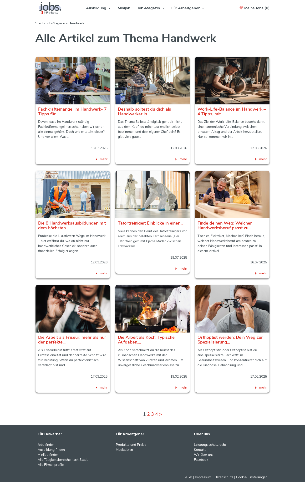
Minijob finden (48, 454)
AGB (188, 477)
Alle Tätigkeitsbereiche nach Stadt (63, 459)
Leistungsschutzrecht (210, 444)
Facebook (201, 459)
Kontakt (200, 449)
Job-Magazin (150, 8)
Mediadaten (124, 449)
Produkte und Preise (131, 444)
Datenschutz (223, 477)
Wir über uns (204, 454)
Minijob (124, 8)
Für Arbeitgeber (187, 8)
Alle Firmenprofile (51, 464)
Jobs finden (46, 444)
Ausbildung (98, 8)
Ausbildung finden (51, 449)
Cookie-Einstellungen (251, 477)
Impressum (203, 477)
